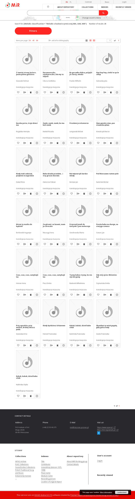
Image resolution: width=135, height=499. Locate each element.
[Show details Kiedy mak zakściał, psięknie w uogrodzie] (36, 193)
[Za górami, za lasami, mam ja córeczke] (54, 210)
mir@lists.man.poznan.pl (79, 427)
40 (33, 40)
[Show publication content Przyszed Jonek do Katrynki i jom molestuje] (84, 244)
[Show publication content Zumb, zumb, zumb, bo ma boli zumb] (57, 143)
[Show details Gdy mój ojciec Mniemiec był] (117, 294)
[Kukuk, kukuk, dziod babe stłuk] (81, 312)
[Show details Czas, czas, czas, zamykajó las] (36, 294)
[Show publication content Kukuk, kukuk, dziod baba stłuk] (31, 396)
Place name (45, 473)
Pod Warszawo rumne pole (107, 174)
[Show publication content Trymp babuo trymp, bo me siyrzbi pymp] (84, 294)
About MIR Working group (77, 461)
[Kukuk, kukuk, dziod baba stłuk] (27, 362)
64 (37, 40)
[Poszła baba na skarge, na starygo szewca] (107, 210)
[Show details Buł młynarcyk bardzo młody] (90, 193)
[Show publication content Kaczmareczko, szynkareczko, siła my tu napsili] (57, 92)
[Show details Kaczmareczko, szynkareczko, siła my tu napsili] (63, 92)
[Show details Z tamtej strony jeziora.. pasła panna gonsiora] (36, 92)
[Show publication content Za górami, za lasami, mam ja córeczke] (57, 244)
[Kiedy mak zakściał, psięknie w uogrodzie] (27, 160)
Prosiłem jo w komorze (79, 123)
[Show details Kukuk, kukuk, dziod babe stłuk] (90, 345)
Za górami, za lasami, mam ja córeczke (54, 225)
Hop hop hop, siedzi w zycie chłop (107, 73)
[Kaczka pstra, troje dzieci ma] (27, 109)
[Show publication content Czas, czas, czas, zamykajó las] (31, 294)
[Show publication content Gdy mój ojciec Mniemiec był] (111, 294)
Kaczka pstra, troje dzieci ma (27, 124)
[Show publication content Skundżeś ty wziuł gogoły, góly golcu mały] (111, 345)
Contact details (73, 464)
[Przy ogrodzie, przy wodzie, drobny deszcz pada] (27, 312)
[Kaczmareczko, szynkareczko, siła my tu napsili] (54, 59)
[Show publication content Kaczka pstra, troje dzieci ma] (31, 143)
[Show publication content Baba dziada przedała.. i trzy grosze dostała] (57, 193)
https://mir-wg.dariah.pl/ (108, 430)
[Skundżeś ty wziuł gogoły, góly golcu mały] (107, 312)
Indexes (104, 7)
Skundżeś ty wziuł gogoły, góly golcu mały (106, 326)
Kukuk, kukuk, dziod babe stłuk (80, 326)
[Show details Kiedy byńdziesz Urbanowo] (63, 345)
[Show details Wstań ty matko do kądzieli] (36, 244)
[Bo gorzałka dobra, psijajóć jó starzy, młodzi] (81, 59)
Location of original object (51, 482)
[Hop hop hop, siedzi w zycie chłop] (107, 59)
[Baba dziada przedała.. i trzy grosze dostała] (54, 160)
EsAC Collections (22, 464)
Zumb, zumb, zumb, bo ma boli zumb (53, 124)
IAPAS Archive (20, 461)
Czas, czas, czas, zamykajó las (27, 276)
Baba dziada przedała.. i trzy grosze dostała (53, 175)
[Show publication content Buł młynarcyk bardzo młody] (84, 193)
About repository (65, 7)
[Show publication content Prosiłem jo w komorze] (84, 143)
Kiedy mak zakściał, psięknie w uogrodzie (25, 175)
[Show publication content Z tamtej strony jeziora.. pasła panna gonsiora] (31, 92)
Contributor (45, 464)
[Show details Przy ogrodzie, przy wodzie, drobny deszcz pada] (36, 345)
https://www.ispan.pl (106, 427)
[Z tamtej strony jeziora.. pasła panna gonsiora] (27, 59)
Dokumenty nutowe (23, 476)
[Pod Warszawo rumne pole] (107, 160)
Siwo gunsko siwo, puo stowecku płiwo (105, 124)
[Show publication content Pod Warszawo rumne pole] (111, 193)
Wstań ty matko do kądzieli (24, 225)
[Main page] (48, 7)
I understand (121, 492)
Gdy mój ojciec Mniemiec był (106, 276)
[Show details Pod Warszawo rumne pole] (117, 193)
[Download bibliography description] (24, 92)
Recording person (48, 479)
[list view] (94, 40)
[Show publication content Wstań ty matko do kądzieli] (31, 244)
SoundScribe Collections (25, 467)
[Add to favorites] (18, 92)
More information (106, 492)
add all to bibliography (58, 40)
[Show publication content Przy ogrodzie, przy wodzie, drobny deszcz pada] (31, 345)
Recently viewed (123, 7)
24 (30, 40)
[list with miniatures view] (90, 40)
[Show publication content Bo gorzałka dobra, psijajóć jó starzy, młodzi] (84, 92)
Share (107, 2)
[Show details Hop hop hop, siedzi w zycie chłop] (117, 92)
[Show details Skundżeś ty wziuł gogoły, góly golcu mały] (117, 345)
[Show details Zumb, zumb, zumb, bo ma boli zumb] (63, 143)
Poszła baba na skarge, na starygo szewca (107, 225)
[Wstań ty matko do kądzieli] (27, 210)
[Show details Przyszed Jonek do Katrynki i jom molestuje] (90, 244)
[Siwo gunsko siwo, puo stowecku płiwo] (107, 109)
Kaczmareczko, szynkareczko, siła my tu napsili (53, 74)
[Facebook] (98, 433)
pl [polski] (71, 2)
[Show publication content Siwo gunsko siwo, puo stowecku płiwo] (111, 143)
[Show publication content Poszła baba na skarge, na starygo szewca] (111, 244)
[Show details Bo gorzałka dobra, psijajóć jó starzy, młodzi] (90, 92)
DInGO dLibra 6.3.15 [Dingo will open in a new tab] (43, 495)
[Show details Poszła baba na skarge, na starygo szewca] (117, 244)
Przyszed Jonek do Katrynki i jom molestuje (79, 225)
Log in (100, 460)
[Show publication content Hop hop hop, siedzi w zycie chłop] (111, 92)
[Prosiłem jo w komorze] (81, 109)
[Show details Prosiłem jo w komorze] (90, 143)
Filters (33, 30)
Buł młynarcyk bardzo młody (78, 175)
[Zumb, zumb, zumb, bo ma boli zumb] (54, 109)
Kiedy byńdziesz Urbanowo (54, 325)
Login (124, 2)
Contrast (88, 2)
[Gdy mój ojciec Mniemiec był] (107, 261)
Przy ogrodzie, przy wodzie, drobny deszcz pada (25, 327)
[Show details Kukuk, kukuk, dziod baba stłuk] (36, 396)
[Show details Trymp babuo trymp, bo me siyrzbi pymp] (90, 294)
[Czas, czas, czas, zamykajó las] (27, 261)
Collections (87, 7)
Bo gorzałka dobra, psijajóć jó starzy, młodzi (80, 73)
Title (43, 461)
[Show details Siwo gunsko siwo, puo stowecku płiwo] (117, 143)
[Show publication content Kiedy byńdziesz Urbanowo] (57, 345)
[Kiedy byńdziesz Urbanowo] (54, 312)
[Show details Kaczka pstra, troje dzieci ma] (36, 143)
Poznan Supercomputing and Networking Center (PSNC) (94, 495)
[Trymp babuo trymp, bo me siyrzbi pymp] (81, 261)
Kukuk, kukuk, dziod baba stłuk (26, 377)
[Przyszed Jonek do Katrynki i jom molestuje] (81, 210)
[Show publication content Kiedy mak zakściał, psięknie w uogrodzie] (31, 193)
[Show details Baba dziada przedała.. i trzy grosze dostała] (63, 193)
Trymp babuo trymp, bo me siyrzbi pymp (80, 276)
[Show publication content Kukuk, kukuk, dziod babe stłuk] (84, 345)
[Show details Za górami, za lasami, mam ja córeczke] (63, 244)
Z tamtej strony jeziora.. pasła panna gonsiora (26, 73)
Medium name (47, 476)
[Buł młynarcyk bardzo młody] (81, 160)
